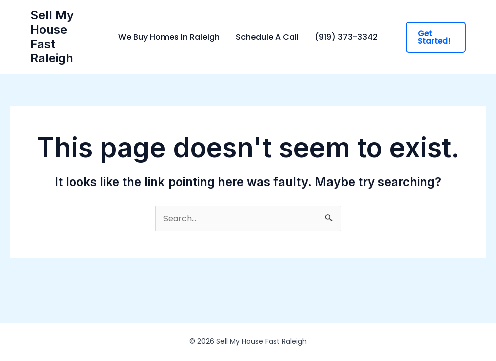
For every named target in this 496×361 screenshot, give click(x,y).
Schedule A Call (267, 37)
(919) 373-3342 (346, 37)
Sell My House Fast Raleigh (52, 36)
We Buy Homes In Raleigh (169, 37)
